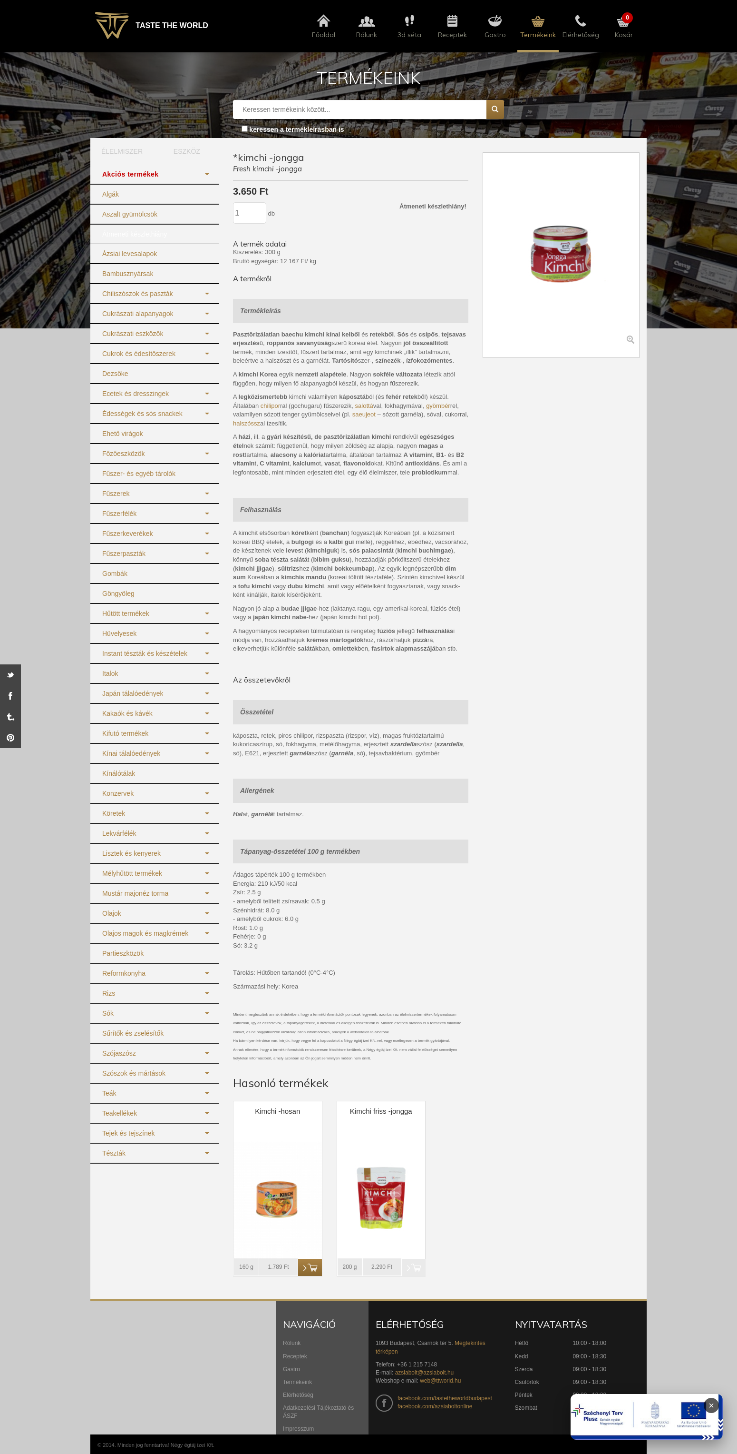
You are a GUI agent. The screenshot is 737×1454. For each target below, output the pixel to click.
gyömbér (438, 405)
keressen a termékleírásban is (296, 129)
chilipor (270, 405)
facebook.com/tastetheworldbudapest (445, 1398)
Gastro (291, 1369)
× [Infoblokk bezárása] (711, 1405)
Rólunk (292, 1343)
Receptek (295, 1356)
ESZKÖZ (187, 151)
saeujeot (364, 414)
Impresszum (298, 1428)
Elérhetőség (298, 1395)
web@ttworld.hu (440, 1380)
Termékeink (297, 1382)
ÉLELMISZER (122, 151)
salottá (364, 405)
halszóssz (246, 423)
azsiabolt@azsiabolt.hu (424, 1372)
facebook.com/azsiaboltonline (435, 1406)
